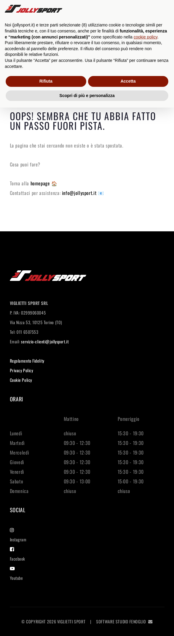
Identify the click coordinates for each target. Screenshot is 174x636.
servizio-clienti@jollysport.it (45, 341)
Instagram (18, 535)
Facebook (17, 554)
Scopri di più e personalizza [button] (86, 95)
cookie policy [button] (145, 37)
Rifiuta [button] (45, 81)
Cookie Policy (21, 380)
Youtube (16, 573)
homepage (41, 183)
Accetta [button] (128, 81)
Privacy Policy (21, 370)
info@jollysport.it (80, 192)
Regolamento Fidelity (27, 361)
